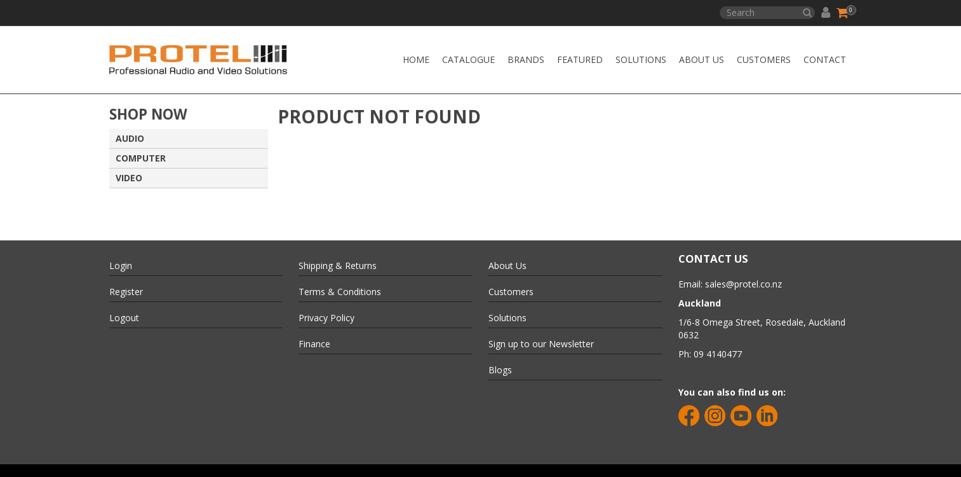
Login (120, 265)
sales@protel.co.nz (743, 284)
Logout (124, 318)
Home (416, 59)
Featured (580, 59)
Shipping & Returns (338, 265)
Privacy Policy (326, 318)
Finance (314, 344)
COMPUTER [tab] (141, 158)
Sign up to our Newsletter (541, 344)
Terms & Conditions (340, 292)
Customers (764, 59)
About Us (701, 59)
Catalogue (468, 59)
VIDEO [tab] (129, 178)
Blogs (500, 370)
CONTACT (824, 59)
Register (126, 292)
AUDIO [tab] (130, 138)
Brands (525, 59)
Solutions (640, 59)
